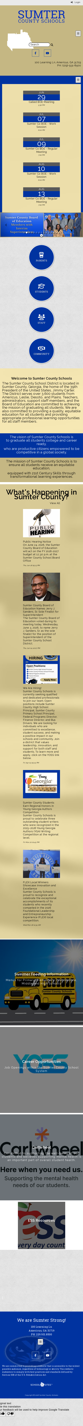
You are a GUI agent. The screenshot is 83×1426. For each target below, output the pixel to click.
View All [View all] (55, 503)
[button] (6, 224)
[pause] (41, 235)
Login (75, 2)
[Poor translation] (10, 1414)
